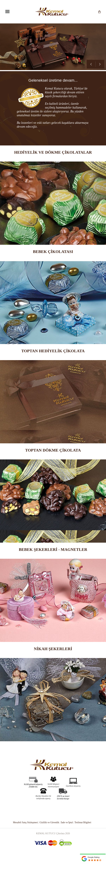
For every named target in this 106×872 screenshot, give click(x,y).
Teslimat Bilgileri (83, 837)
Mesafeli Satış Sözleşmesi (24, 837)
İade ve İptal (67, 837)
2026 (67, 848)
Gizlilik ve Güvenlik (49, 837)
